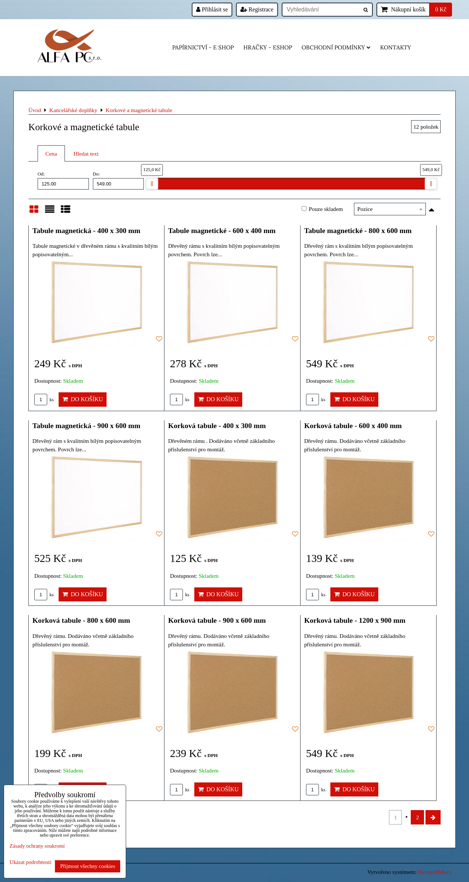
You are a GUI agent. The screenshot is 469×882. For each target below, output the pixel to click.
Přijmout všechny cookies (87, 866)
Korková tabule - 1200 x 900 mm (355, 620)
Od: (63, 180)
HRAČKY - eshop (267, 47)
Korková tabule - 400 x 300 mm (217, 425)
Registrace (257, 9)
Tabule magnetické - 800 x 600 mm (358, 230)
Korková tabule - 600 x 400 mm (353, 425)
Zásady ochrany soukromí (37, 846)
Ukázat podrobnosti (30, 862)
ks (44, 399)
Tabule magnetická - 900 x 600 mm (86, 425)
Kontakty (395, 47)
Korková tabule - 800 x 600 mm (81, 620)
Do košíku (82, 399)
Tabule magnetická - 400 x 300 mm (86, 230)
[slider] (152, 184)
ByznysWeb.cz (435, 872)
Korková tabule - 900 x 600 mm (217, 620)
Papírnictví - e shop (203, 47)
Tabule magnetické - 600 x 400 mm (222, 230)
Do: (118, 180)
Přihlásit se (212, 9)
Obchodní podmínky (336, 47)
